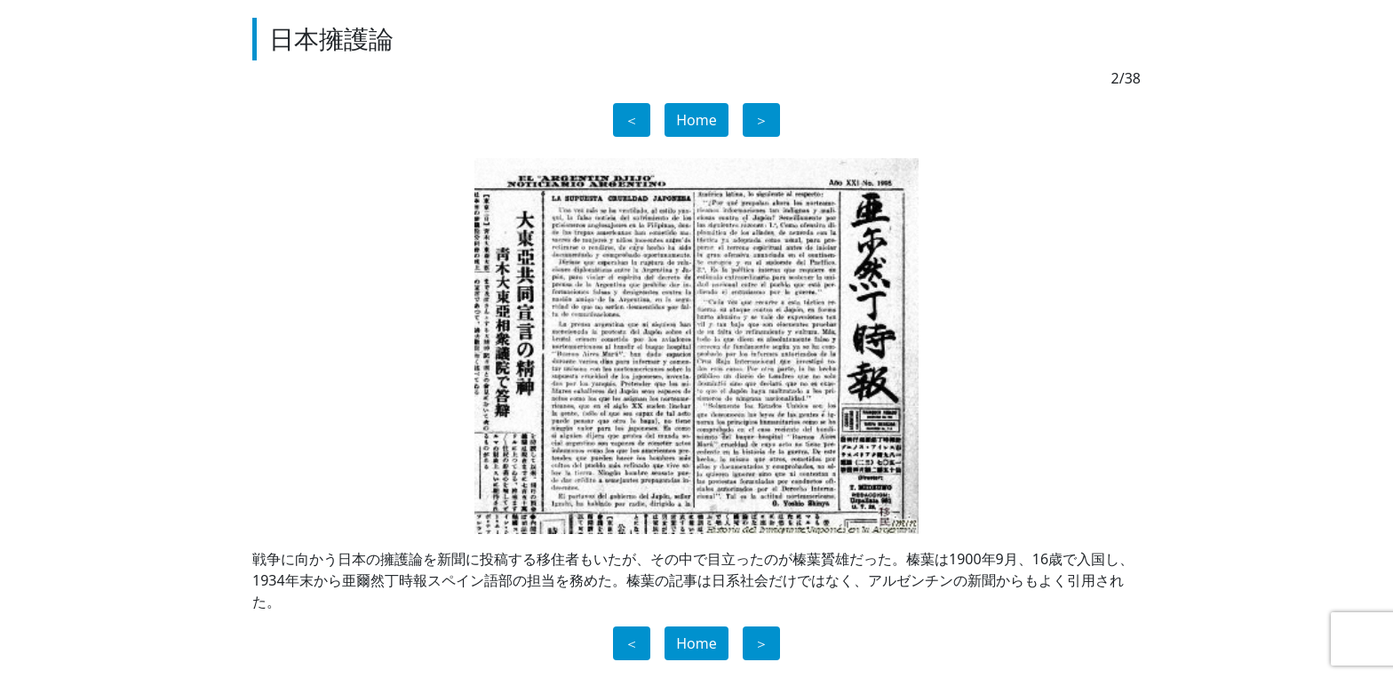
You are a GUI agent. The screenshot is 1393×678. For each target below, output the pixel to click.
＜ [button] (632, 120)
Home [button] (696, 120)
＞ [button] (761, 120)
